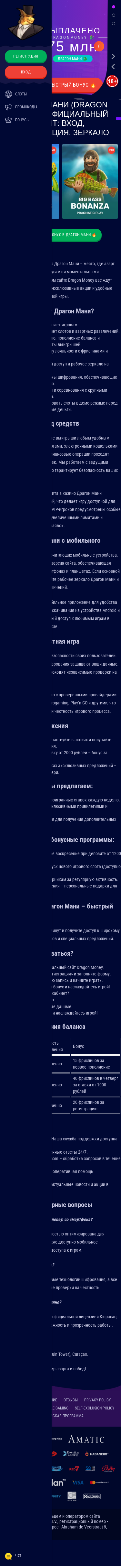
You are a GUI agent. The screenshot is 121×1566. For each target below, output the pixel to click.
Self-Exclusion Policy (94, 1408)
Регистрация (25, 56)
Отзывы (71, 1400)
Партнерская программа (60, 1416)
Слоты (16, 94)
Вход (26, 72)
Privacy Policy (97, 1400)
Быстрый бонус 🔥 (73, 85)
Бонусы (17, 120)
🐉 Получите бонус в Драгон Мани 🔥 (60, 235)
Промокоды (21, 107)
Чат (13, 1556)
